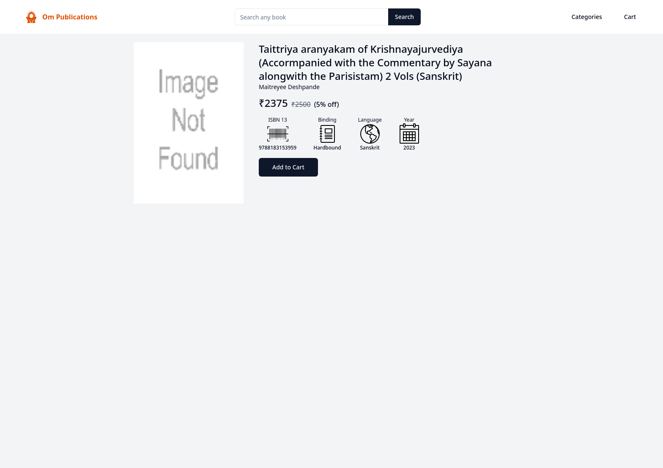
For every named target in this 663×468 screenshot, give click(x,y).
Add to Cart (288, 167)
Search (404, 17)
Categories (587, 17)
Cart (630, 17)
